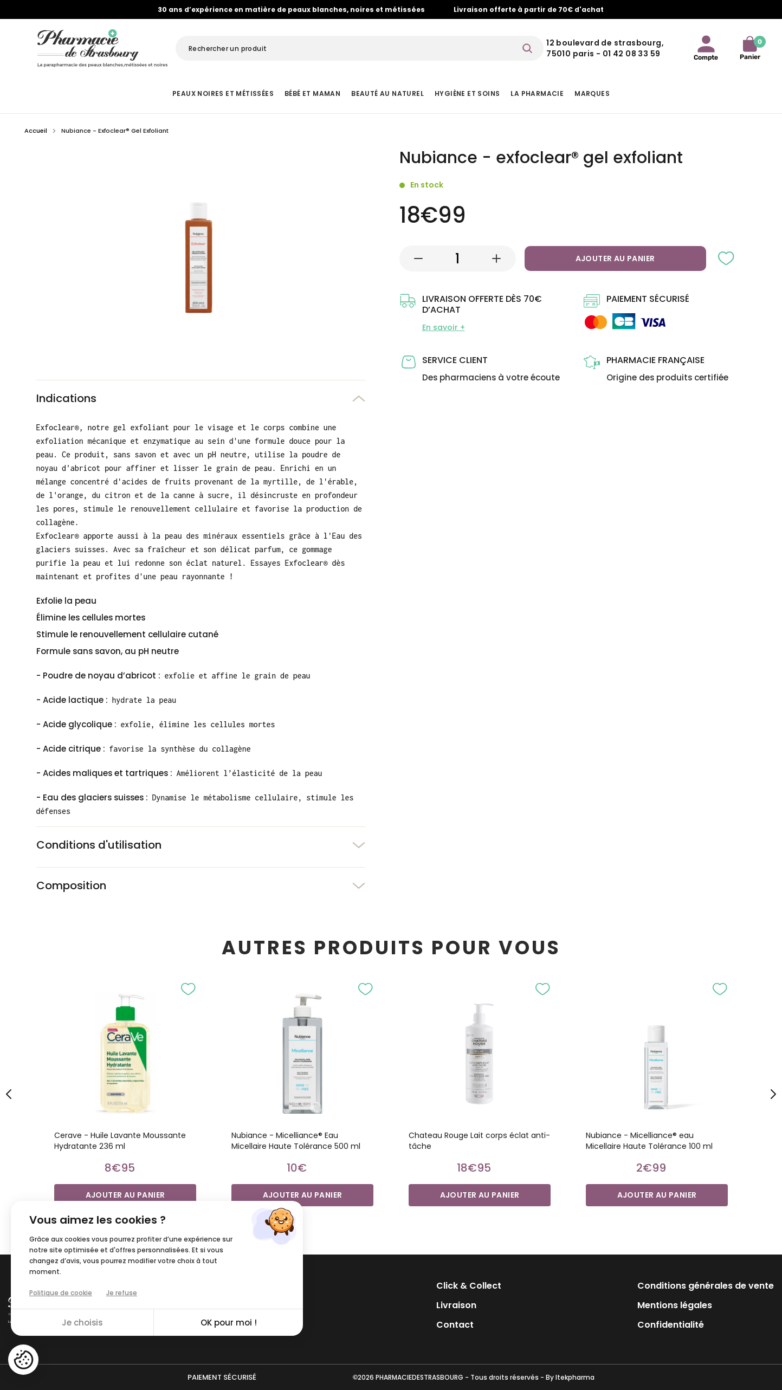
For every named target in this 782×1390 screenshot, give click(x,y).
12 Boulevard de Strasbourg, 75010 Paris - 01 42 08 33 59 (605, 48)
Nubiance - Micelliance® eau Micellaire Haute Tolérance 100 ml (649, 1141)
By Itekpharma (570, 1377)
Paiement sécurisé (222, 1377)
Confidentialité (670, 1324)
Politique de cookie (60, 1292)
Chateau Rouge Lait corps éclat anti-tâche (479, 1141)
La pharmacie (537, 93)
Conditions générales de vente (705, 1285)
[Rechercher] (360, 48)
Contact (455, 1324)
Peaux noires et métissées (223, 93)
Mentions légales (674, 1305)
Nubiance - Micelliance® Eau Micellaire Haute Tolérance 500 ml (295, 1141)
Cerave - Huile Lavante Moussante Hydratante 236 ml (120, 1141)
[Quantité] (457, 258)
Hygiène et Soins (467, 93)
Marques (592, 93)
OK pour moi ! (229, 1322)
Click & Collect (468, 1285)
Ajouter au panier (615, 258)
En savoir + (443, 327)
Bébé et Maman (312, 93)
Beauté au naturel (387, 93)
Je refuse (121, 1292)
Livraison (456, 1305)
